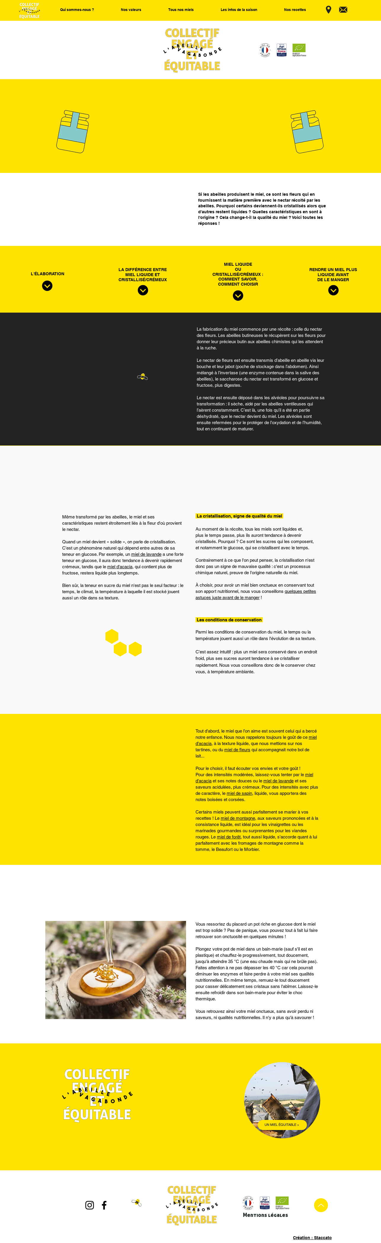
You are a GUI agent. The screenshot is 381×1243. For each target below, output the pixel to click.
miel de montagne (238, 818)
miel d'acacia (119, 566)
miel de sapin (239, 793)
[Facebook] (104, 1205)
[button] (77, 9)
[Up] (321, 1205)
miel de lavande (146, 554)
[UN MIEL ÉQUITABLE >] (282, 1125)
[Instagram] (89, 1205)
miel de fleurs (237, 749)
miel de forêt (229, 836)
